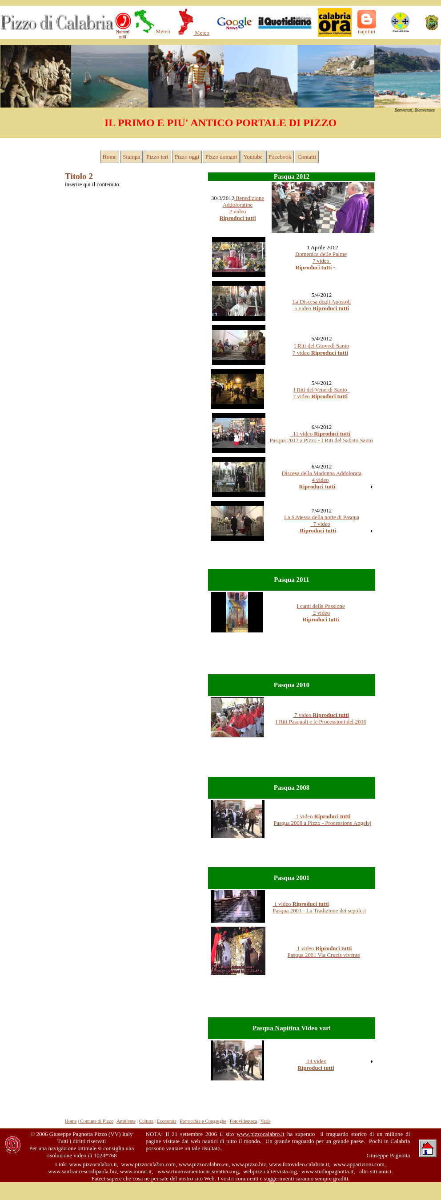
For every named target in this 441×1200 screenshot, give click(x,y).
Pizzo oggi (187, 156)
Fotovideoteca (243, 1121)
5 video (303, 308)
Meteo (162, 31)
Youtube (252, 156)
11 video (320, 434)
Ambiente (126, 1121)
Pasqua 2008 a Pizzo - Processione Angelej (322, 823)
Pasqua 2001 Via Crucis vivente (324, 955)
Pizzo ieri (157, 156)
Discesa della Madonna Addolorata (321, 473)
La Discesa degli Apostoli (322, 302)
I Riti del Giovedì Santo (321, 345)
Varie (266, 1121)
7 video (322, 261)
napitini (366, 31)
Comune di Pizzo (96, 1121)
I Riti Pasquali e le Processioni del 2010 (321, 722)
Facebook (280, 156)
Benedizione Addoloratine (243, 201)
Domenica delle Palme (321, 254)
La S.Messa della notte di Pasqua (321, 517)
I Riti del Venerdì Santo (320, 390)
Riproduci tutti (313, 267)
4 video (320, 480)
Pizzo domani (221, 156)
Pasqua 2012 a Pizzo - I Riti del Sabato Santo (321, 440)
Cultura (146, 1121)
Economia (166, 1121)
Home (110, 156)
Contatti (306, 156)
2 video (321, 613)
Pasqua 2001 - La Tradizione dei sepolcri (319, 911)
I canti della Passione (321, 606)
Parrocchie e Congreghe (203, 1121)
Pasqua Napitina (276, 1028)
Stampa (131, 156)
